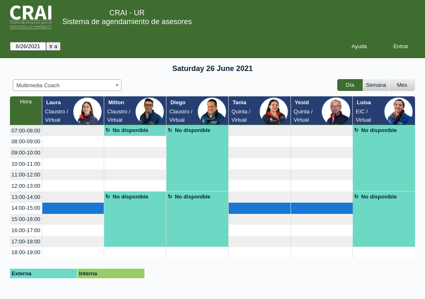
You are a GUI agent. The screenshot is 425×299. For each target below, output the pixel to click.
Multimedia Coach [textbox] (38, 85)
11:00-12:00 (26, 175)
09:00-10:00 (26, 153)
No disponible (130, 130)
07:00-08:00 (26, 130)
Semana (376, 85)
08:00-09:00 (26, 141)
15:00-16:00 (26, 219)
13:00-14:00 (26, 197)
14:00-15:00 (26, 208)
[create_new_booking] (73, 130)
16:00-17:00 (26, 230)
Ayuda (359, 46)
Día (350, 85)
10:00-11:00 (26, 164)
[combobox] (67, 85)
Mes (402, 85)
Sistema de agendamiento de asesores (127, 21)
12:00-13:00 (26, 186)
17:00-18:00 (26, 241)
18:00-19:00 (26, 252)
